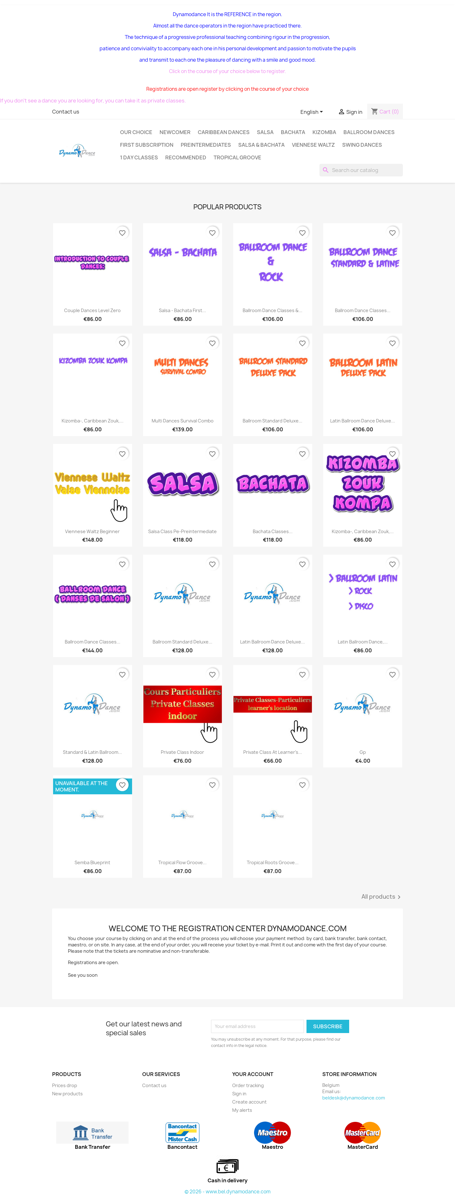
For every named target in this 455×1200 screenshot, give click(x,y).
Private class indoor (182, 752)
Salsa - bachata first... (182, 310)
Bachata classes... (273, 531)
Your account (252, 1074)
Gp (363, 752)
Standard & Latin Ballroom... (92, 752)
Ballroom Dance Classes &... (272, 310)
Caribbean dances (224, 132)
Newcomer (175, 132)
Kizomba (324, 132)
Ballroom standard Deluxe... (272, 421)
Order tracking (248, 1085)
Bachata (293, 132)
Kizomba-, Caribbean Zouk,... (93, 421)
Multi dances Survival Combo (183, 421)
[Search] (361, 170)
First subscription (146, 144)
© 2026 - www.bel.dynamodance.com (227, 1191)
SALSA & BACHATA (261, 144)
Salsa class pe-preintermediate (182, 531)
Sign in (239, 1094)
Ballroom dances (369, 132)
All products (382, 897)
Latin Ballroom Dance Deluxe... (362, 421)
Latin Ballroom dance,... (363, 642)
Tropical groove (237, 157)
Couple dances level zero (92, 310)
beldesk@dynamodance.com (353, 1098)
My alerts (242, 1110)
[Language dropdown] (312, 112)
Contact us (65, 111)
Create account (249, 1102)
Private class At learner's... (272, 752)
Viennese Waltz (313, 144)
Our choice (136, 132)
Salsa (265, 132)
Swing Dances (362, 144)
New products (67, 1094)
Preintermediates (206, 144)
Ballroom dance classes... (92, 642)
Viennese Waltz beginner (92, 531)
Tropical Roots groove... (273, 862)
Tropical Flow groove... (182, 862)
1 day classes (139, 157)
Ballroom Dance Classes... (363, 310)
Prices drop (64, 1085)
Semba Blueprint (92, 862)
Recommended (185, 157)
